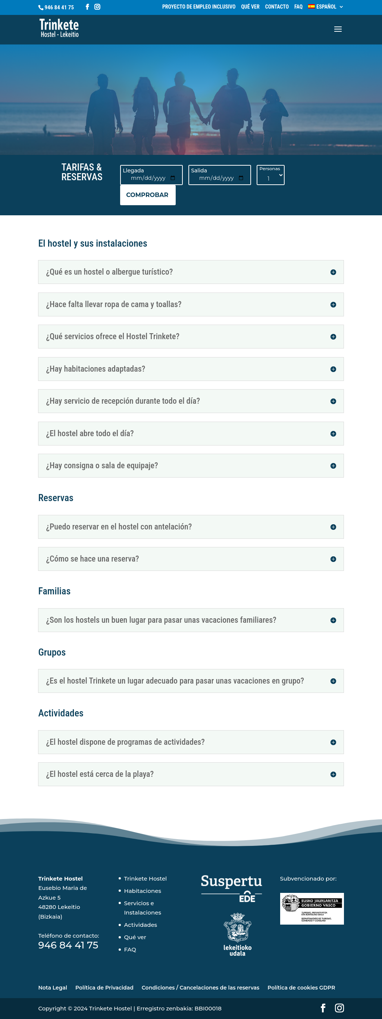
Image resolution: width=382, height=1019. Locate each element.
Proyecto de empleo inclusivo (199, 7)
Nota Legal (52, 987)
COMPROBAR (147, 195)
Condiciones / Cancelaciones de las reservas (200, 987)
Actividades (140, 924)
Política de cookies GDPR (301, 987)
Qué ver (250, 7)
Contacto (277, 7)
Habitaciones (142, 890)
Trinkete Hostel (145, 878)
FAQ (298, 7)
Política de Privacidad (104, 987)
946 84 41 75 (59, 7)
